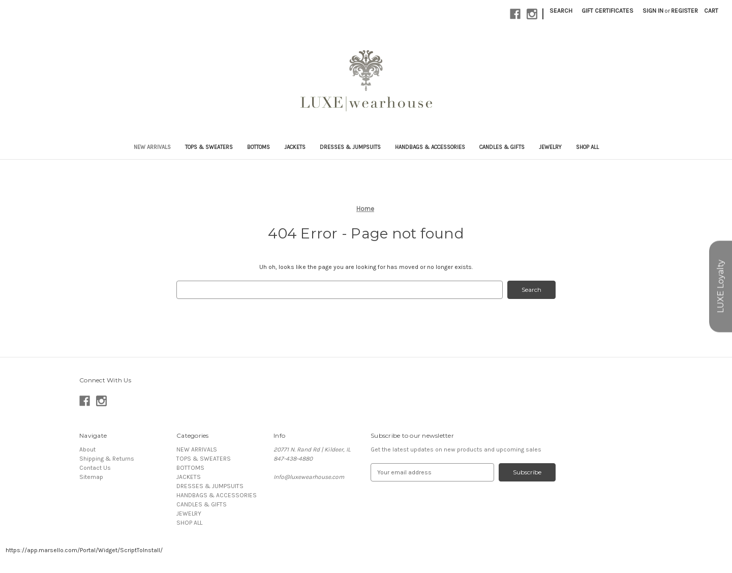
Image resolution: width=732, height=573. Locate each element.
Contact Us (95, 467)
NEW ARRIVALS (152, 147)
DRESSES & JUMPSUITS (350, 147)
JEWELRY (550, 147)
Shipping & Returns (106, 458)
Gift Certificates (607, 10)
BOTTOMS (258, 147)
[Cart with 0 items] (711, 10)
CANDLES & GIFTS (502, 147)
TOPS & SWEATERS (209, 147)
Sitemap (91, 476)
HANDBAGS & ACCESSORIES (430, 147)
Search (561, 10)
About (87, 449)
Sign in (653, 10)
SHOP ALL (587, 147)
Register (684, 10)
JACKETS (295, 147)
